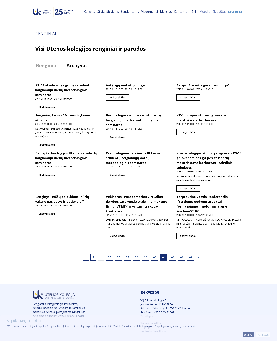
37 (127, 257)
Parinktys (263, 334)
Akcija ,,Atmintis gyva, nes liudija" (203, 85)
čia (194, 326)
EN (194, 11)
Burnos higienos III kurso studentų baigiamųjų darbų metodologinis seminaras (133, 120)
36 (118, 257)
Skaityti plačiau (47, 107)
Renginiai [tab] (47, 65)
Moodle (204, 11)
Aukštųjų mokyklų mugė (125, 85)
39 (145, 257)
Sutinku (248, 334)
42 (172, 257)
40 (154, 257)
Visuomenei (149, 11)
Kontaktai (181, 11)
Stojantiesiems (108, 11)
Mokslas (166, 11)
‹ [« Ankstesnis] (78, 257)
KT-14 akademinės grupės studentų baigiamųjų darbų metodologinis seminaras (63, 90)
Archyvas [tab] (77, 65)
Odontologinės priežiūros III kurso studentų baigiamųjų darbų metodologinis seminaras (133, 158)
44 (190, 257)
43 (181, 257)
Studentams (130, 11)
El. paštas (219, 11)
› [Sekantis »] (198, 257)
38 (136, 257)
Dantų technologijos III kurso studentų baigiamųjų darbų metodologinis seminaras (66, 158)
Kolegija (89, 11)
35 (109, 257)
